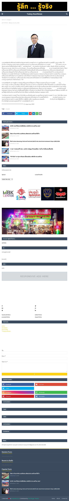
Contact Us (64, 498)
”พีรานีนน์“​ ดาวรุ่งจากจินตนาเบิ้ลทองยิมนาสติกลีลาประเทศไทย (26, 156)
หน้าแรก (4, 20)
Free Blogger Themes (33, 498)
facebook (6, 315)
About (58, 498)
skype (38, 317)
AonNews (5, 23)
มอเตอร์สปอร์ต (38, 174)
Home (53, 498)
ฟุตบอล (3, 174)
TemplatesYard (15, 498)
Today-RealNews (34, 14)
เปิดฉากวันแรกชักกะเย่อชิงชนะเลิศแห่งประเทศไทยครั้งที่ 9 (24, 133)
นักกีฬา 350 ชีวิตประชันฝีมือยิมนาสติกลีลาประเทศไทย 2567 (25, 126)
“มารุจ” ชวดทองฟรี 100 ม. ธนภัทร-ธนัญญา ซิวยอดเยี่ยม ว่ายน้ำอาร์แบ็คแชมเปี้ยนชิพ (31, 149)
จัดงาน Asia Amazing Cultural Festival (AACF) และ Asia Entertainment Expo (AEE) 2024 (35, 141)
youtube (6, 317)
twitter (38, 315)
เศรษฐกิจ (9, 20)
